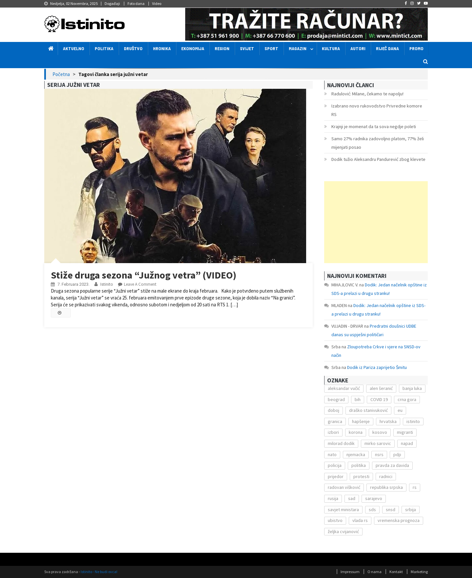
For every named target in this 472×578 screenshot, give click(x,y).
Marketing (419, 571)
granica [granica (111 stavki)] (335, 421)
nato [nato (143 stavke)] (332, 454)
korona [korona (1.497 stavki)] (356, 432)
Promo (416, 48)
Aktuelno (73, 48)
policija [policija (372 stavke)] (335, 465)
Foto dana (136, 3)
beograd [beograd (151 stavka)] (336, 399)
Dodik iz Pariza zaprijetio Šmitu (377, 367)
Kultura (331, 48)
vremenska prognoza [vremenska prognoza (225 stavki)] (399, 520)
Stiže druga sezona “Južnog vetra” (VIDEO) (143, 275)
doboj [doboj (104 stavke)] (333, 410)
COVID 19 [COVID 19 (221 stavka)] (379, 399)
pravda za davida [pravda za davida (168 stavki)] (392, 465)
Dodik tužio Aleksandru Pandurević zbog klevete (378, 159)
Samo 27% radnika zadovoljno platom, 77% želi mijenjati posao (377, 143)
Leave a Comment (140, 284)
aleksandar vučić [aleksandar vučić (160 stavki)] (344, 388)
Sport (271, 48)
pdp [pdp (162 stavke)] (397, 454)
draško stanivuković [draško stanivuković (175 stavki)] (368, 410)
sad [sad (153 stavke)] (351, 498)
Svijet (247, 48)
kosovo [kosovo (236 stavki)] (379, 432)
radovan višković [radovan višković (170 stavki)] (344, 487)
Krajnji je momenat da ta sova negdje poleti (373, 126)
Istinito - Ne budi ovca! (99, 571)
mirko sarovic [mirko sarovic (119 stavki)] (377, 443)
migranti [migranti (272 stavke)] (405, 432)
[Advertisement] (376, 222)
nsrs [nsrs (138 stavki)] (379, 454)
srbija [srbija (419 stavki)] (410, 509)
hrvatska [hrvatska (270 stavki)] (388, 421)
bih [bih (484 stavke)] (358, 399)
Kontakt (396, 571)
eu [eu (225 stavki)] (400, 410)
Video (156, 3)
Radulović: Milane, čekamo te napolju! (367, 94)
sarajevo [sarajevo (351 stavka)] (373, 498)
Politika (104, 48)
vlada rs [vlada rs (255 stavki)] (360, 520)
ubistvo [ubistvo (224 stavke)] (335, 520)
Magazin (297, 48)
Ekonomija (192, 48)
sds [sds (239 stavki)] (372, 509)
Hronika (162, 48)
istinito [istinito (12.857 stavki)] (413, 421)
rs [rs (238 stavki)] (415, 487)
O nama (374, 571)
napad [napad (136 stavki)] (407, 443)
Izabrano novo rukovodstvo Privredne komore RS (376, 110)
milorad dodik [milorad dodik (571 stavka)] (341, 443)
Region (222, 48)
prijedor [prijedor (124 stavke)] (336, 476)
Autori (357, 48)
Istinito (106, 284)
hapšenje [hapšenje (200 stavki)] (361, 421)
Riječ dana (387, 48)
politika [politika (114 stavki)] (358, 465)
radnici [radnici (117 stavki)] (385, 476)
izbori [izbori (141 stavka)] (333, 432)
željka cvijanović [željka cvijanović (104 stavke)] (343, 531)
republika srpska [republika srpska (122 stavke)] (386, 487)
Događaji (112, 3)
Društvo (133, 48)
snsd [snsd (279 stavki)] (390, 509)
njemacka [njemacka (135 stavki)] (355, 454)
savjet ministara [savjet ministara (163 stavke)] (343, 509)
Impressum (350, 571)
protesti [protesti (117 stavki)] (361, 476)
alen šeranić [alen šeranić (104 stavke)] (381, 388)
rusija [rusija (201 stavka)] (333, 498)
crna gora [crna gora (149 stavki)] (407, 399)
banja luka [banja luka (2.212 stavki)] (412, 388)
